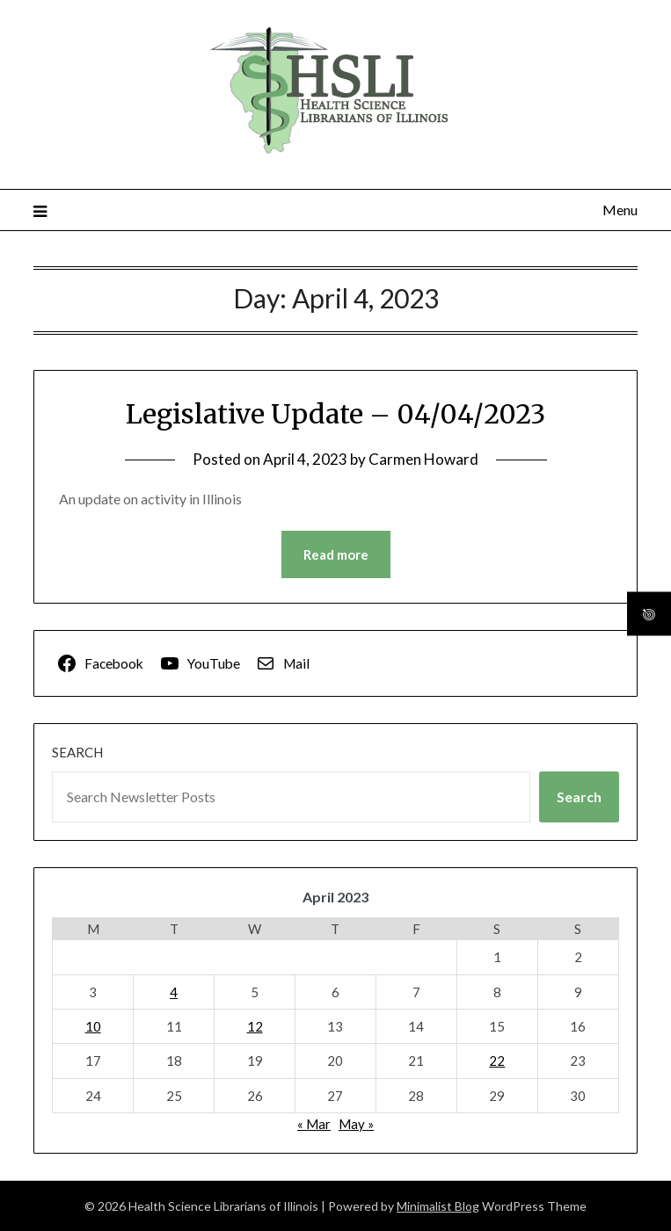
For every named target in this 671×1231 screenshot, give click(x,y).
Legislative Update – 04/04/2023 (335, 414)
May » (356, 1124)
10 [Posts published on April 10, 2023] (93, 1026)
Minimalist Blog (438, 1205)
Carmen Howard (423, 459)
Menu (620, 209)
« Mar (314, 1124)
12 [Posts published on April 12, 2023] (255, 1026)
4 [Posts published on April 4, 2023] (174, 992)
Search (77, 752)
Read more (335, 554)
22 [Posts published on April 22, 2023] (497, 1060)
